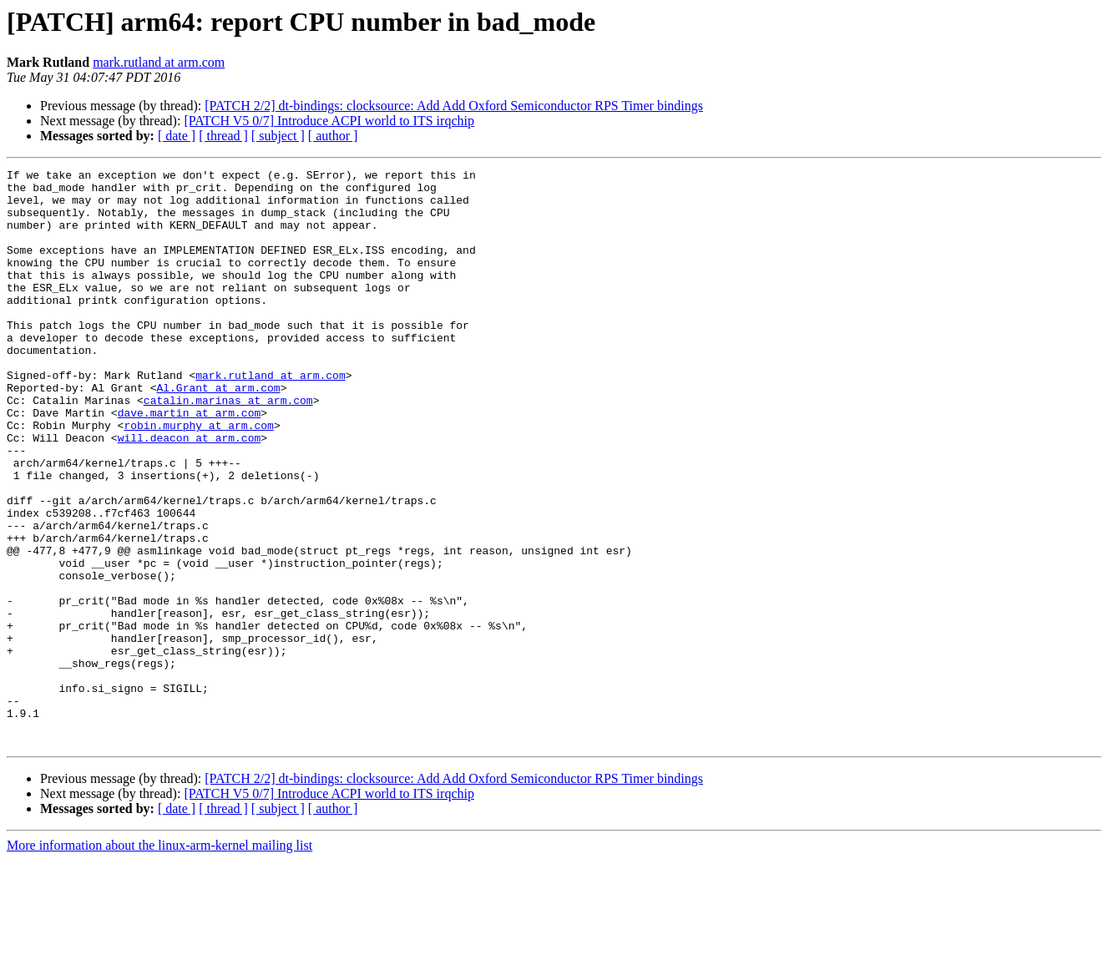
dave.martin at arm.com (189, 462)
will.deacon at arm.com (189, 492)
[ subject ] (278, 136)
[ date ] (176, 136)
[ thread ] (223, 136)
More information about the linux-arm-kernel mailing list (159, 960)
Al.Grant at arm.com (218, 432)
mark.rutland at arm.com (159, 62)
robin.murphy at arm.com (198, 477)
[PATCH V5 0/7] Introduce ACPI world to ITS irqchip (329, 121)
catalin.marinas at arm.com (228, 447)
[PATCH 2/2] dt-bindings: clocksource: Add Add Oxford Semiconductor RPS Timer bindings (454, 106)
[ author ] (333, 136)
